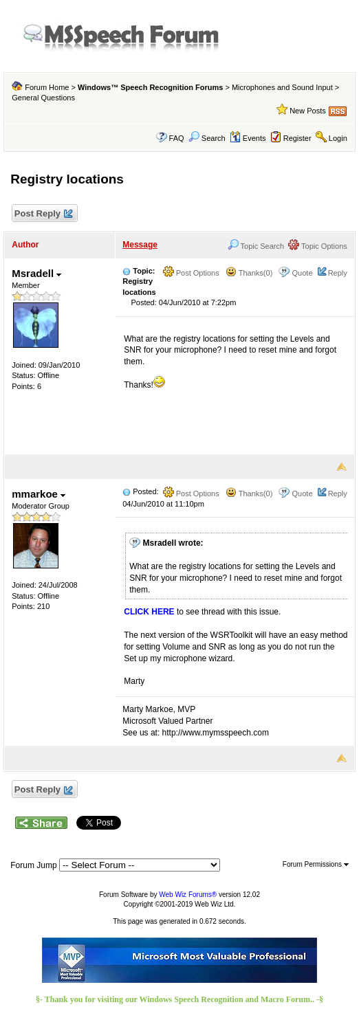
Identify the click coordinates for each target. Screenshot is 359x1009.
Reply (337, 273)
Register (297, 138)
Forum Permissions (316, 864)
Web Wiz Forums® (188, 894)
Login (338, 138)
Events (248, 138)
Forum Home (47, 87)
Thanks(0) (249, 273)
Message (139, 245)
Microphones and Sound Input (282, 87)
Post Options (191, 273)
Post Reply (43, 214)
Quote (302, 273)
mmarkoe (38, 494)
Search (207, 138)
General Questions (43, 97)
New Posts (308, 111)
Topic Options (317, 246)
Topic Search (256, 246)
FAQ (176, 138)
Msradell (36, 273)
